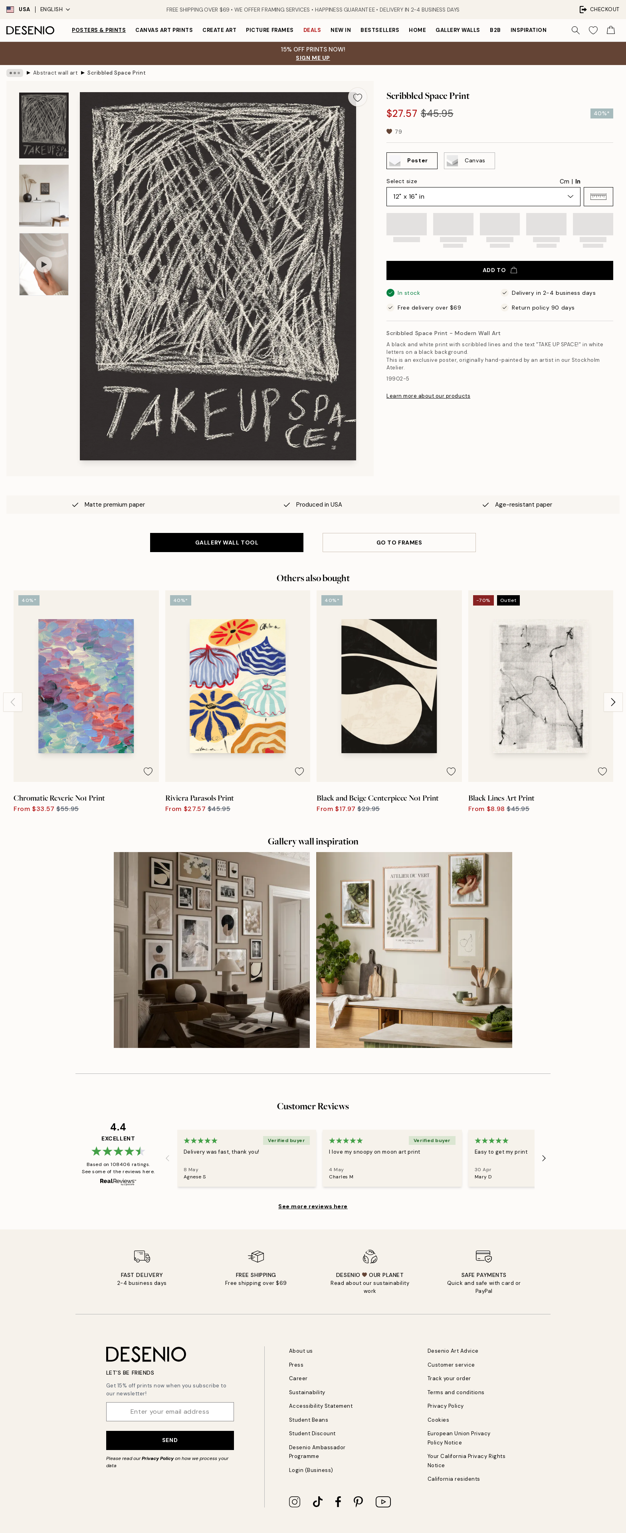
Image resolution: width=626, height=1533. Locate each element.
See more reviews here (313, 1206)
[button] (598, 196)
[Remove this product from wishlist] (357, 97)
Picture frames (269, 30)
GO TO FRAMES (399, 542)
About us (301, 1351)
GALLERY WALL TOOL (227, 542)
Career (298, 1378)
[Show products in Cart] (611, 30)
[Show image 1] (44, 125)
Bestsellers (380, 30)
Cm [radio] (564, 181)
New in (341, 30)
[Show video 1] (44, 264)
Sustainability (307, 1392)
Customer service (451, 1364)
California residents (454, 1479)
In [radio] (577, 181)
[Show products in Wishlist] (593, 30)
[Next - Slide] (613, 702)
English (55, 9)
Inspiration (529, 30)
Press (296, 1364)
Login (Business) (311, 1470)
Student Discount (312, 1433)
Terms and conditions (456, 1392)
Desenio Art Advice (453, 1351)
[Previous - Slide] (12, 702)
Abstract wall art (55, 72)
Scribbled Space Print (116, 72)
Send (170, 1440)
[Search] (575, 30)
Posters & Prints (99, 30)
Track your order (449, 1378)
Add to (500, 270)
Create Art (219, 30)
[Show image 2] (44, 196)
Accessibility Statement (321, 1406)
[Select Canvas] (469, 160)
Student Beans (309, 1420)
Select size (401, 181)
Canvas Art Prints (164, 30)
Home (417, 30)
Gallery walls (458, 30)
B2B (495, 30)
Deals (312, 30)
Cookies (439, 1420)
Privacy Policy (158, 1458)
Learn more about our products (428, 396)
